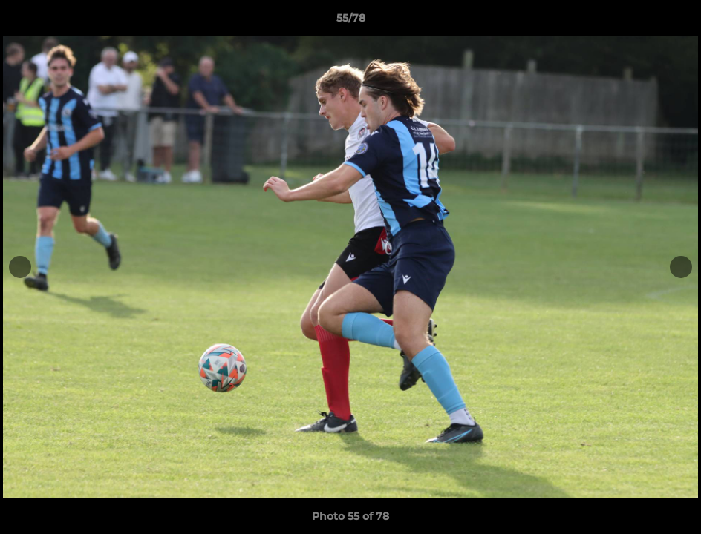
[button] (674, 21)
